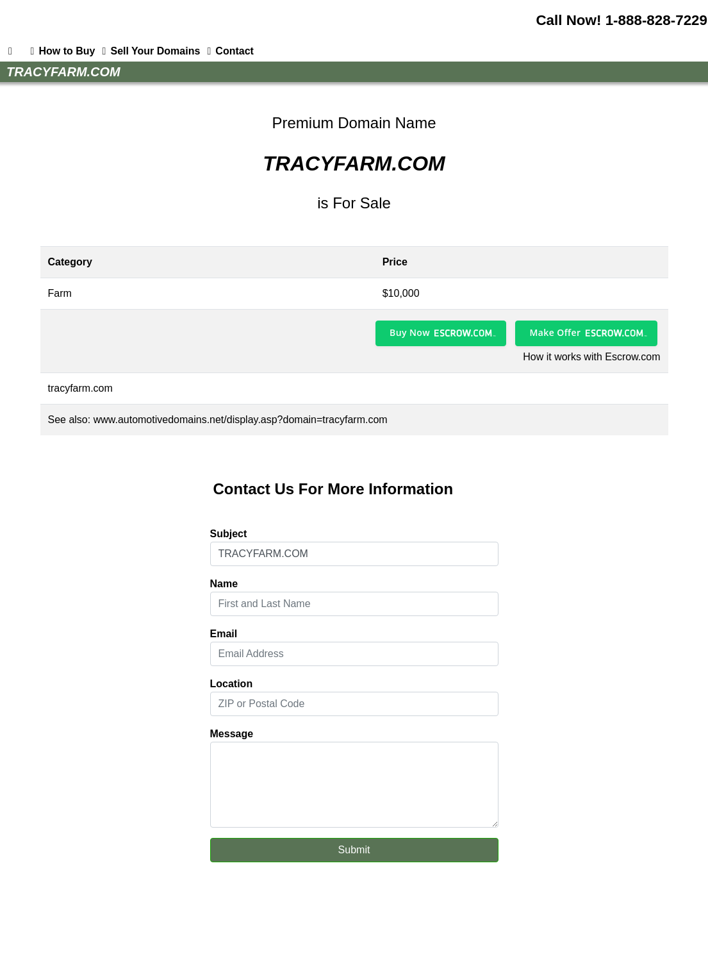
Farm (60, 293)
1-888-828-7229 (656, 20)
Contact (228, 51)
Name (224, 583)
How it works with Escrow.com (591, 356)
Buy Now (410, 332)
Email (224, 633)
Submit (354, 849)
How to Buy (60, 51)
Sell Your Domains (148, 51)
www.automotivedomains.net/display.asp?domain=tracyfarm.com (241, 419)
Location (231, 683)
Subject (228, 533)
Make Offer (554, 332)
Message (232, 733)
